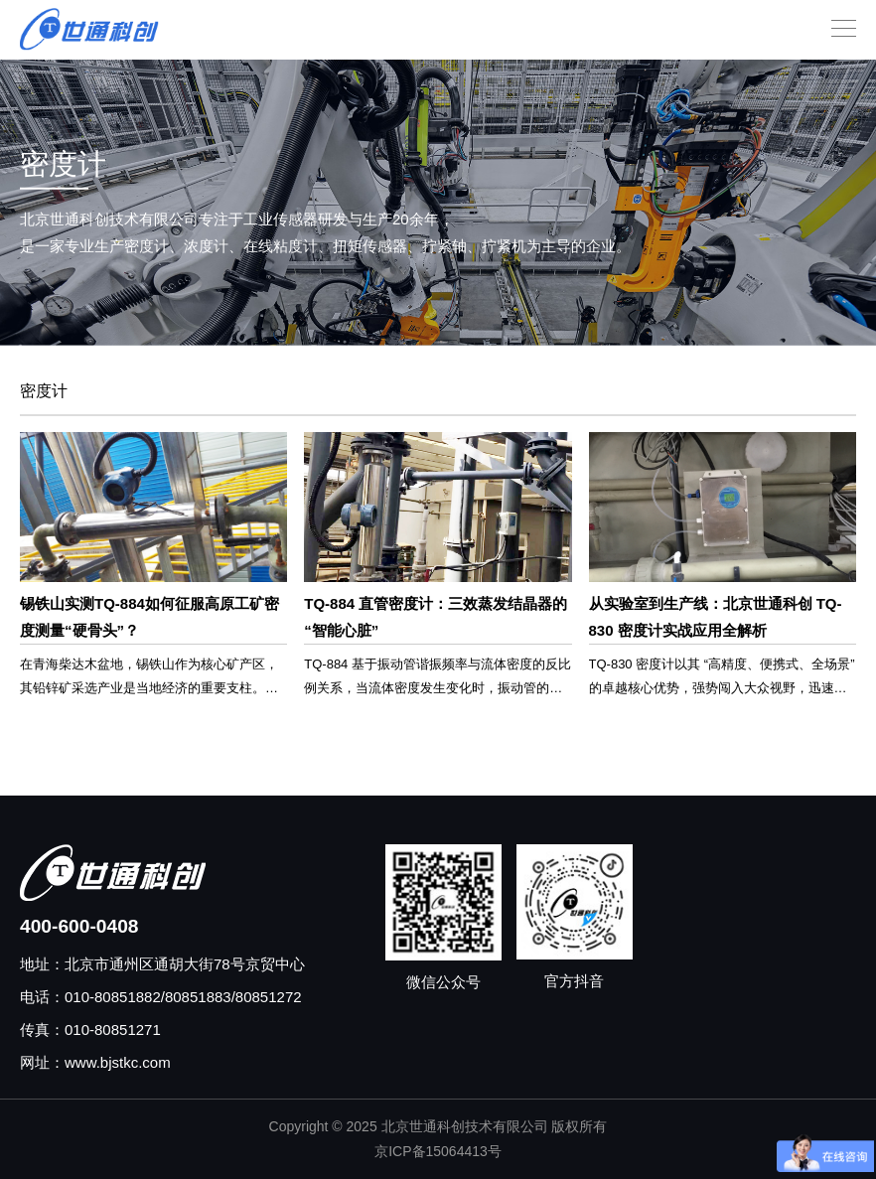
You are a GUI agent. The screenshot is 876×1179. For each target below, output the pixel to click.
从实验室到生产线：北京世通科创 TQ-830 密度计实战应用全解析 (715, 617)
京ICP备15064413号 (438, 1151)
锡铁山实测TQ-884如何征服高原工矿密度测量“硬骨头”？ (149, 617)
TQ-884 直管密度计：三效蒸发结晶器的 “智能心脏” (435, 617)
